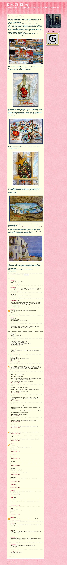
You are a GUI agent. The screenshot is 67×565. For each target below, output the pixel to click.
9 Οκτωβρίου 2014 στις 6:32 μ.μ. (15, 487)
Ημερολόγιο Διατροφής (14, 551)
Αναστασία (12, 490)
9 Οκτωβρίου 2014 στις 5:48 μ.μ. (15, 474)
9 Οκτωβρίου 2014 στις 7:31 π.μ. (15, 345)
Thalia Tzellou (13, 537)
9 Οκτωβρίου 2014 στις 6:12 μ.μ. (15, 481)
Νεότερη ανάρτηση (11, 560)
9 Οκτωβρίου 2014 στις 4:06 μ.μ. (15, 465)
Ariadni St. (12, 309)
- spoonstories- (13, 484)
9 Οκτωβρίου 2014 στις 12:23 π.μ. (15, 284)
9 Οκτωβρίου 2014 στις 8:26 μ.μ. (15, 514)
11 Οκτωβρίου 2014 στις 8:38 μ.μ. (15, 553)
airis (11, 508)
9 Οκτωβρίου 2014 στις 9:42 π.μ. (15, 392)
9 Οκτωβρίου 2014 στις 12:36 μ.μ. (15, 433)
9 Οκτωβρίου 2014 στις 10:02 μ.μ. (15, 520)
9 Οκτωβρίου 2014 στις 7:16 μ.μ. (15, 505)
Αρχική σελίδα (25, 560)
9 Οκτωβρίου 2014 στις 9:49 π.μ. (15, 415)
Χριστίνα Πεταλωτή (14, 325)
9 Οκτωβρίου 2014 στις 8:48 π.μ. (15, 361)
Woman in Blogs (13, 544)
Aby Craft (12, 523)
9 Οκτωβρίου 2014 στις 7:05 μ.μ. (15, 494)
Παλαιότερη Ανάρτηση (39, 560)
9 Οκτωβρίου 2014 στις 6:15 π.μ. (15, 336)
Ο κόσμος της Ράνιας (14, 300)
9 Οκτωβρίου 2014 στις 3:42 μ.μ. (15, 451)
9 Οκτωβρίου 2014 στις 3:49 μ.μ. (15, 458)
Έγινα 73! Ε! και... (18, 4)
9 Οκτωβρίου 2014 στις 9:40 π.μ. (15, 382)
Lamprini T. (12, 317)
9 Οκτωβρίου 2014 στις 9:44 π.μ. (15, 400)
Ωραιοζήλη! (12, 280)
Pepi (11, 436)
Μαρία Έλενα (13, 454)
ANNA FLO (12, 497)
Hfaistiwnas (12, 333)
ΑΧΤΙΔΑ (12, 530)
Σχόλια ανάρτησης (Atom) (14, 562)
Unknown (12, 443)
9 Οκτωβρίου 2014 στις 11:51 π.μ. (15, 421)
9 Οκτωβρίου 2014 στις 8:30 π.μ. (15, 352)
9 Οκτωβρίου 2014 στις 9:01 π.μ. (15, 369)
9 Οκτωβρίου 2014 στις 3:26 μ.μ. (15, 440)
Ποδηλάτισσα (13, 287)
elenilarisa (12, 517)
